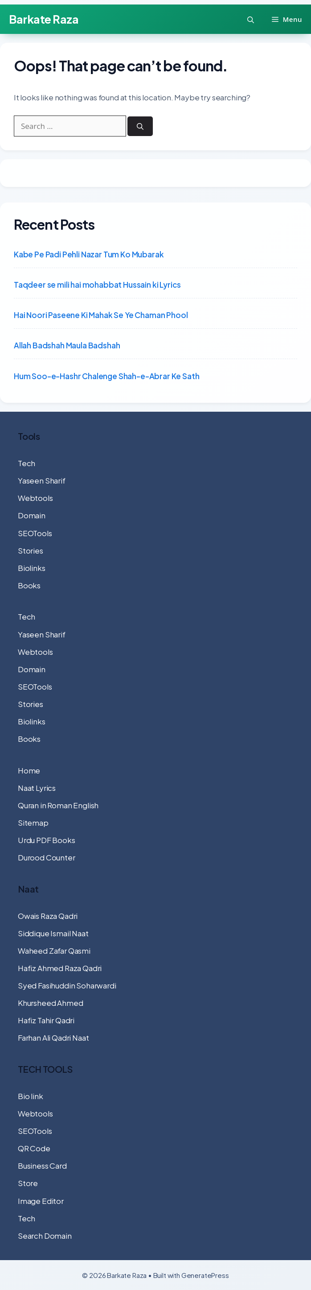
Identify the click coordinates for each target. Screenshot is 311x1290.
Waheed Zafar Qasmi (54, 950)
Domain (31, 515)
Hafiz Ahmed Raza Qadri (60, 968)
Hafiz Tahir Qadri (46, 1020)
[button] (250, 19)
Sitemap (33, 822)
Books (29, 585)
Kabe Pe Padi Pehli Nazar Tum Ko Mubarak (89, 254)
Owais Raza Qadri (48, 916)
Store (28, 1183)
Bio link (30, 1096)
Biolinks (31, 568)
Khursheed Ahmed (50, 1003)
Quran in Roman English (58, 805)
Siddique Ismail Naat (53, 933)
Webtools (35, 498)
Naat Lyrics (37, 788)
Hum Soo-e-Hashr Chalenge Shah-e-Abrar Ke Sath (106, 376)
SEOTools (35, 533)
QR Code (34, 1148)
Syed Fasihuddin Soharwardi (67, 985)
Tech (26, 463)
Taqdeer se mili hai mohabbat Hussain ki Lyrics (97, 284)
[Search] (140, 126)
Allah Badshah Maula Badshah (67, 345)
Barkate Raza (43, 19)
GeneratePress (205, 1275)
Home (29, 770)
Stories (30, 550)
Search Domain (45, 1235)
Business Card (42, 1165)
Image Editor (41, 1201)
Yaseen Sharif (41, 480)
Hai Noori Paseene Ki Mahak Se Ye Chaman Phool (101, 315)
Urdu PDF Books (46, 840)
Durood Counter (46, 857)
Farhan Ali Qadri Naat (53, 1037)
